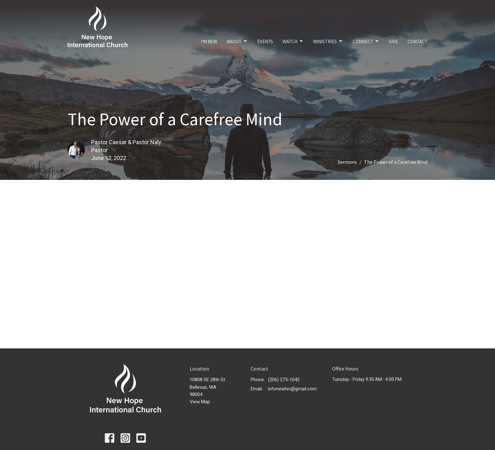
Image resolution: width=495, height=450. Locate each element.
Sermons (347, 162)
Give (393, 41)
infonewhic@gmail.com (292, 389)
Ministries (328, 41)
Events (265, 41)
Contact (417, 41)
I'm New (209, 41)
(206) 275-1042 (284, 379)
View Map (200, 402)
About (237, 41)
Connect (366, 41)
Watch (293, 41)
